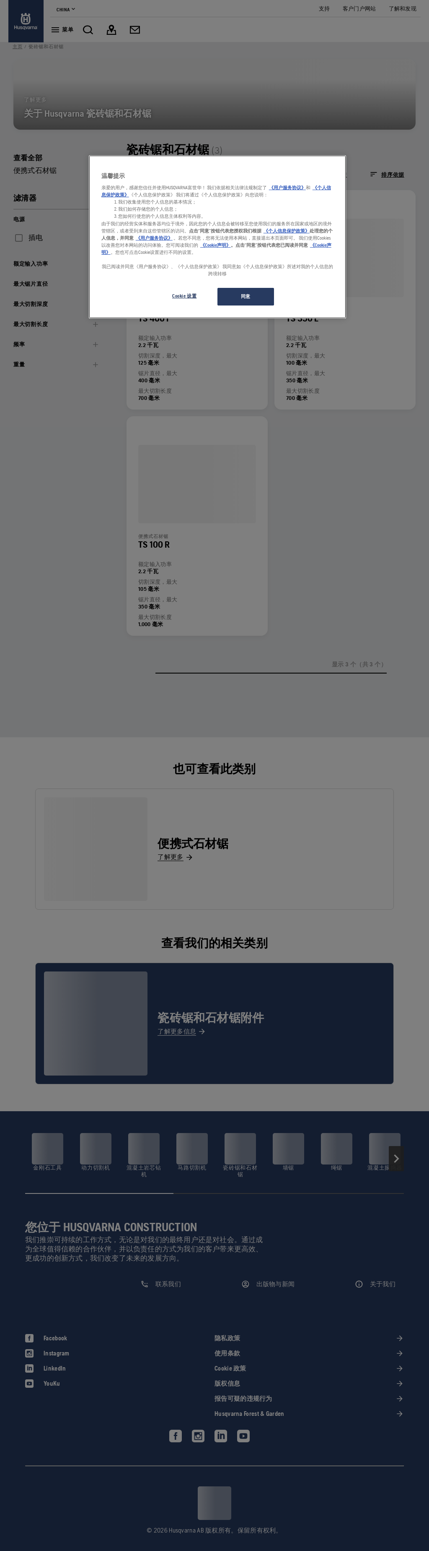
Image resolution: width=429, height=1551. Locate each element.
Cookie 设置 (184, 296)
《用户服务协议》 (287, 188)
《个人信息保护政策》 (287, 231)
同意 (246, 296)
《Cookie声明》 (215, 245)
